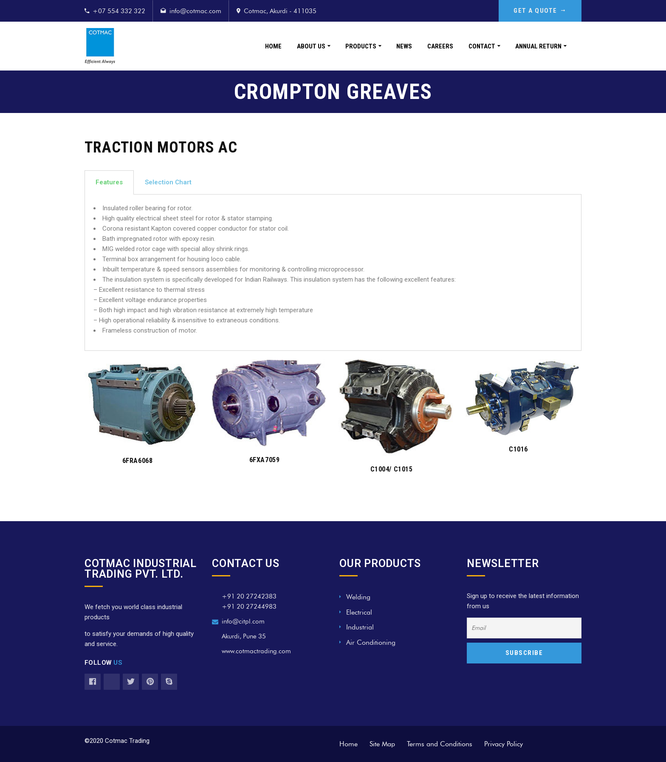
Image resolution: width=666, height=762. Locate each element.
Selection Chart (168, 182)
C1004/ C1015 (391, 469)
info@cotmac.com (195, 11)
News (404, 46)
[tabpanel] (333, 273)
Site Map (382, 744)
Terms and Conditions (439, 744)
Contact (481, 46)
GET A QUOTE (540, 10)
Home (273, 46)
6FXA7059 (264, 460)
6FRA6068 (137, 461)
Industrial (360, 627)
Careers (440, 46)
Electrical (359, 612)
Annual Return (538, 46)
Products (360, 46)
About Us (311, 46)
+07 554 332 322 (119, 11)
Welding (358, 597)
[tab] (109, 182)
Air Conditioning (370, 642)
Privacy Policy (503, 744)
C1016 (518, 449)
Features (109, 182)
